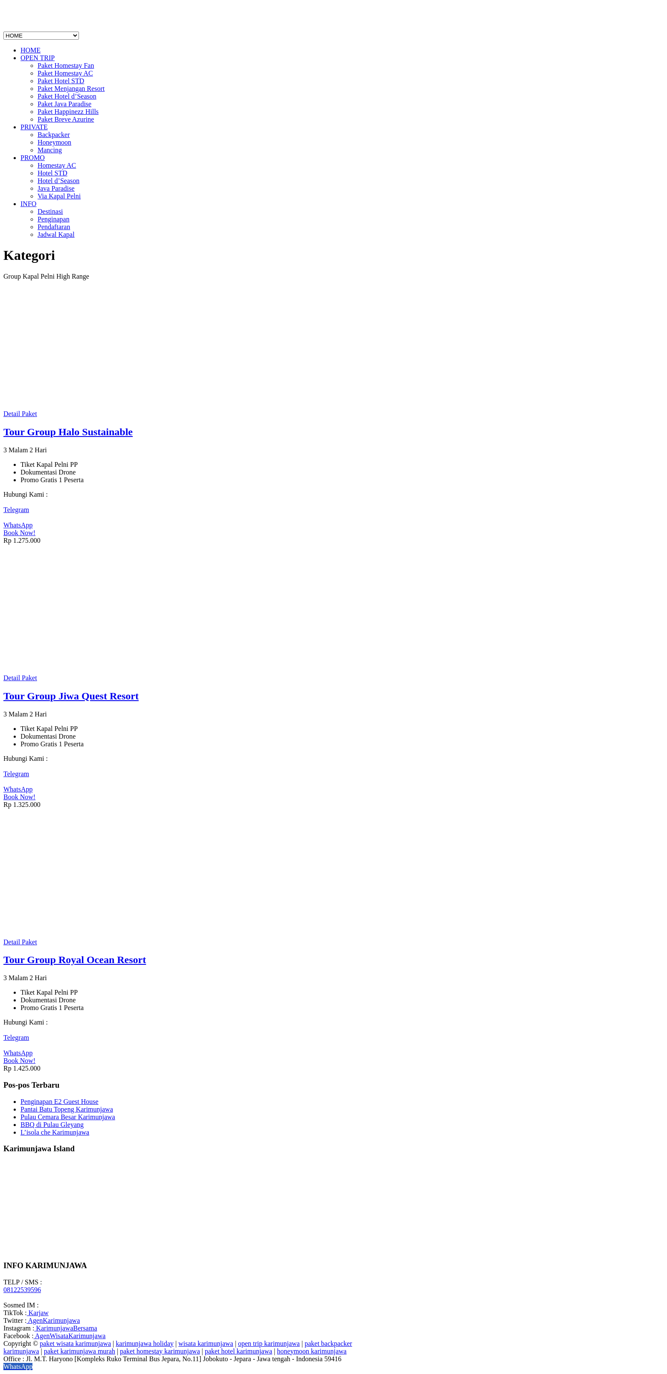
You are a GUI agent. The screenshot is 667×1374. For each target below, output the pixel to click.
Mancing (50, 150)
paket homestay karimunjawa (160, 1351)
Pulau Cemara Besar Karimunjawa (67, 1117)
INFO (28, 203)
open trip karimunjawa (269, 1343)
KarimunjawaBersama (65, 1328)
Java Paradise (56, 188)
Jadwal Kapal (56, 234)
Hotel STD (52, 173)
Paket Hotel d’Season (67, 96)
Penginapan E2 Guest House (59, 1101)
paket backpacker (328, 1343)
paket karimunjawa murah (79, 1351)
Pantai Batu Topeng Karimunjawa (66, 1109)
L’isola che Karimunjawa (54, 1132)
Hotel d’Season (58, 180)
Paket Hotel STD (61, 80)
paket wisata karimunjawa (75, 1343)
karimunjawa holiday (145, 1343)
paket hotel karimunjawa (238, 1351)
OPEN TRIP (37, 57)
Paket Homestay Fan (66, 65)
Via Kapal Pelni (59, 196)
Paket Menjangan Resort (71, 88)
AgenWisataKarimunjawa (70, 1335)
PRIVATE (34, 127)
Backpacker (54, 134)
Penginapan (54, 219)
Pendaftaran (54, 226)
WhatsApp (17, 525)
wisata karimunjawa (205, 1343)
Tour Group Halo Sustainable (68, 431)
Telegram (16, 509)
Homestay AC (57, 165)
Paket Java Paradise (64, 104)
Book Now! (19, 532)
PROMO (32, 157)
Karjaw (38, 1312)
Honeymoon (54, 142)
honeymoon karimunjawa (312, 1351)
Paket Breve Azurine (66, 119)
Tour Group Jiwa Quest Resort (71, 696)
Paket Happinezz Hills (68, 111)
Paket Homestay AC (65, 73)
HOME (30, 50)
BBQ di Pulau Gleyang (52, 1124)
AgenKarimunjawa (53, 1320)
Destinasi (50, 211)
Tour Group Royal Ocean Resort (74, 959)
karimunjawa (21, 1351)
